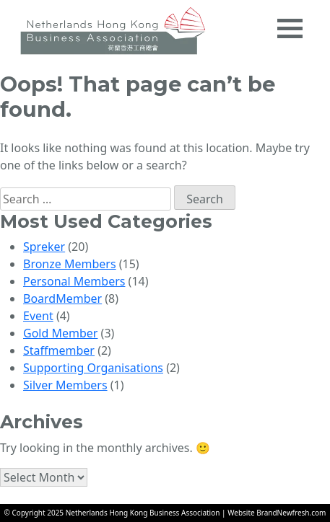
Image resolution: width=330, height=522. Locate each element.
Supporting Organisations (93, 368)
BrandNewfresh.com (291, 513)
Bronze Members (69, 264)
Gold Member (60, 333)
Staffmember (59, 350)
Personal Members (74, 281)
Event (38, 316)
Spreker (44, 247)
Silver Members (65, 385)
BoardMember (62, 298)
